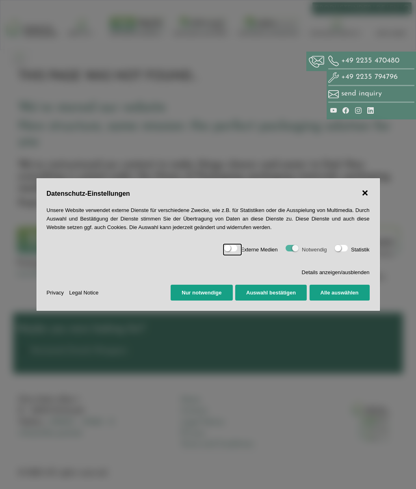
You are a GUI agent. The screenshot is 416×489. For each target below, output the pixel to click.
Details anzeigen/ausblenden (336, 272)
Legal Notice (83, 293)
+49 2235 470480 (363, 61)
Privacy (55, 293)
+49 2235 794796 (363, 77)
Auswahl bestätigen (271, 293)
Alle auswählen (340, 293)
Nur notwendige (201, 293)
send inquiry (361, 93)
